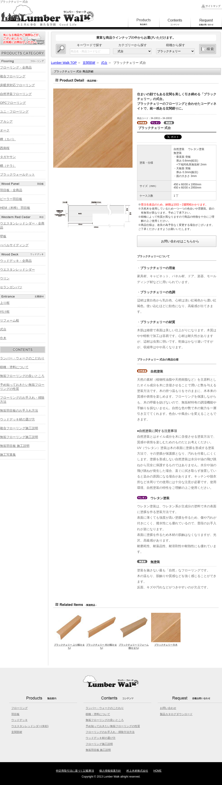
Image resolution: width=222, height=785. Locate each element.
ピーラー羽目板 (11, 199)
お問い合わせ (168, 708)
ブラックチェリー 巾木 (166, 645)
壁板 (3, 236)
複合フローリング (12, 76)
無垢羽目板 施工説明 (14, 446)
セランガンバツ (11, 287)
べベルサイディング (14, 245)
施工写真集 (8, 454)
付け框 (5, 311)
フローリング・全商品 (16, 67)
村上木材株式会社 (137, 770)
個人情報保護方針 (110, 770)
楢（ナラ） (8, 165)
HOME (157, 770)
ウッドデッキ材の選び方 (17, 419)
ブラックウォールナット (17, 174)
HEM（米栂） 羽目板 (15, 208)
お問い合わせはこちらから (180, 241)
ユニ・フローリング (14, 111)
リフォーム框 (9, 320)
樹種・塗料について (14, 367)
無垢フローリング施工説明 (19, 437)
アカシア (6, 121)
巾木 (3, 338)
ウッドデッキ (19, 720)
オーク (5, 130)
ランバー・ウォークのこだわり (22, 358)
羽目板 (15, 714)
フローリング (19, 708)
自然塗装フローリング (16, 94)
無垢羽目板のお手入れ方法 (19, 410)
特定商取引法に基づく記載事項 (75, 770)
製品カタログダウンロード (176, 714)
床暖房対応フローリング (17, 85)
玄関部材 (16, 732)
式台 (3, 329)
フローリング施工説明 (99, 744)
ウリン (5, 278)
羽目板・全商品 (11, 190)
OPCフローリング (13, 103)
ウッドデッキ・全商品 (16, 260)
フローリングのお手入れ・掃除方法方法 (110, 732)
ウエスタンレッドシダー (17, 269)
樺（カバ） (8, 139)
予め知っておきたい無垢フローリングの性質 (113, 726)
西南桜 (5, 148)
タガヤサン (8, 157)
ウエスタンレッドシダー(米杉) (29, 726)
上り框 (5, 303)
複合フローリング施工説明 (19, 428)
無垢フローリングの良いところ (22, 376)
